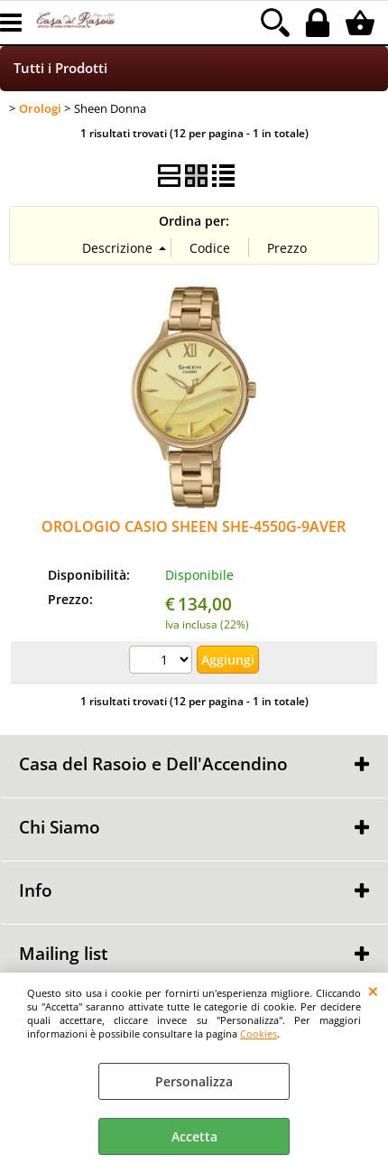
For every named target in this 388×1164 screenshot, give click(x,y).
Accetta (194, 1136)
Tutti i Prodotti (60, 68)
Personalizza (194, 1081)
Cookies (258, 1033)
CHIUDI (373, 991)
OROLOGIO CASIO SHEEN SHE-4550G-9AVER (194, 526)
